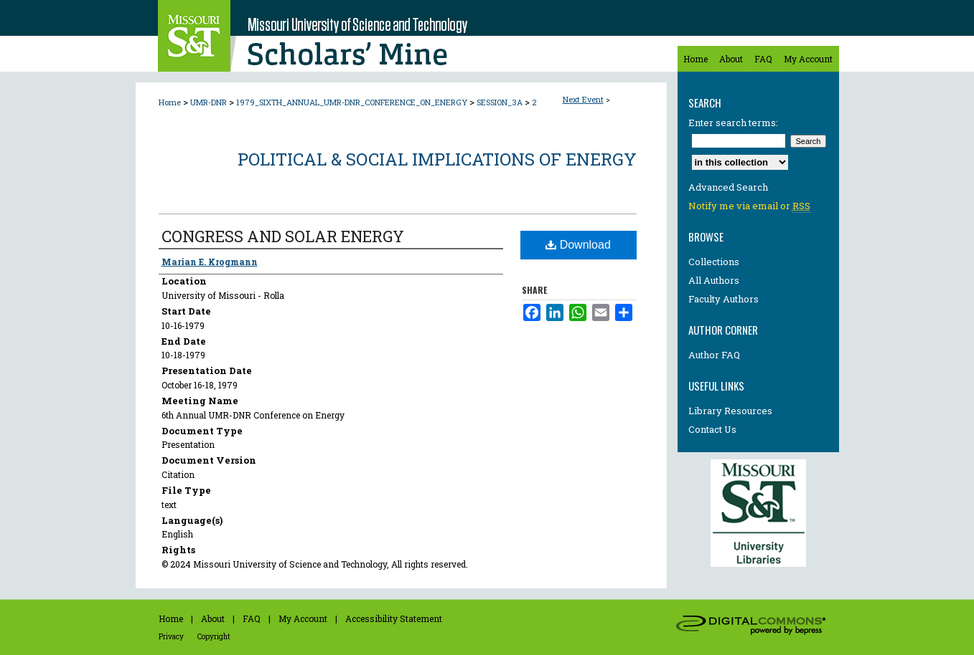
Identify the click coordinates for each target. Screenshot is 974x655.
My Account (302, 618)
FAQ (252, 618)
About (213, 618)
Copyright (213, 636)
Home (170, 102)
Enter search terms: (733, 122)
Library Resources (730, 410)
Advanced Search (728, 187)
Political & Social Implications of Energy (437, 159)
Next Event (583, 99)
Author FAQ (714, 354)
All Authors (713, 280)
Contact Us (712, 429)
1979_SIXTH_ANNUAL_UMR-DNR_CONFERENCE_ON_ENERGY (352, 102)
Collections (713, 261)
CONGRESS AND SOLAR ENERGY (282, 236)
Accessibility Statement (393, 618)
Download (578, 245)
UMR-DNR (209, 102)
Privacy (171, 636)
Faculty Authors (723, 298)
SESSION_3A (501, 102)
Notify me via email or (749, 205)
